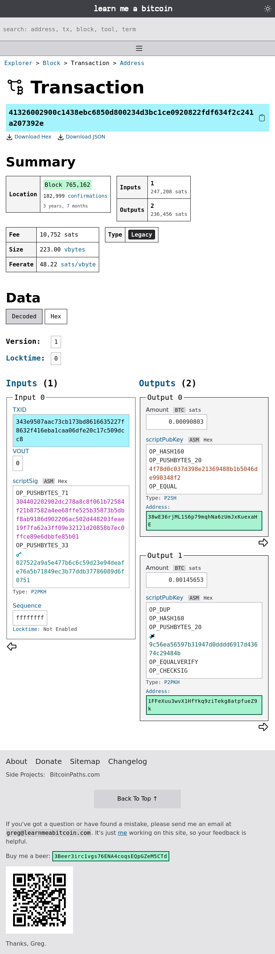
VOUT (21, 451)
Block (51, 63)
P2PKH (38, 592)
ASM (48, 481)
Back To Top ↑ (137, 798)
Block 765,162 (67, 184)
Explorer (18, 63)
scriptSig (25, 481)
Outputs (157, 383)
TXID (20, 409)
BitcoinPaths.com (75, 774)
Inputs (21, 383)
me (122, 832)
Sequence (27, 605)
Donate (49, 761)
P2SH (170, 498)
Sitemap (85, 761)
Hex (56, 316)
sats (195, 410)
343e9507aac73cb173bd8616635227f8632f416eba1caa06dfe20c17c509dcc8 (70, 430)
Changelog (127, 761)
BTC (179, 410)
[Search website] (137, 29)
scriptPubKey (164, 439)
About (16, 761)
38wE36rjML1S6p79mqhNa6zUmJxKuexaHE (203, 520)
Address (132, 63)
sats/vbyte (78, 264)
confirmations (88, 196)
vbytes (74, 249)
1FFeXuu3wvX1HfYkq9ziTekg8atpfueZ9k (203, 705)
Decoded (24, 316)
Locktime (23, 358)
